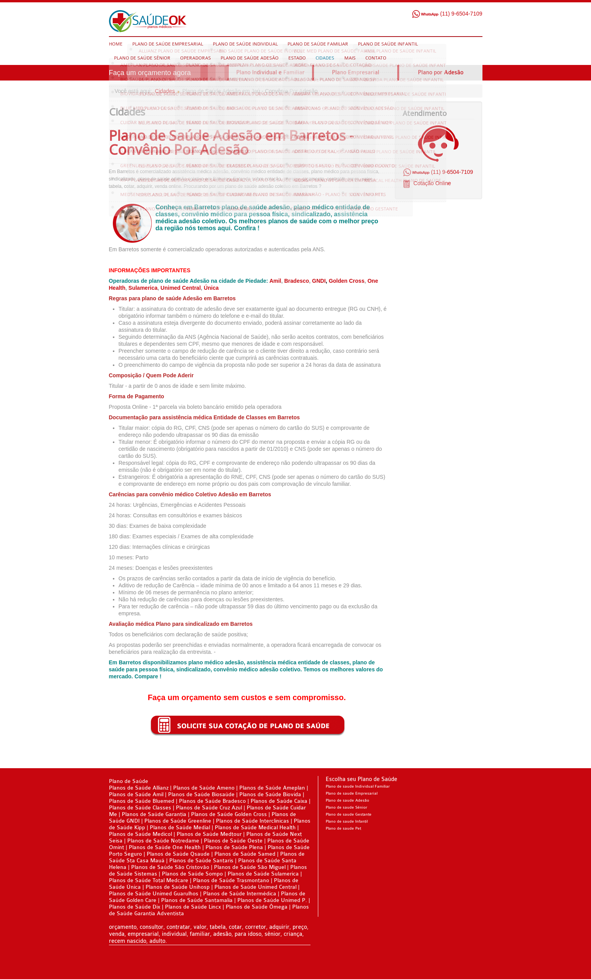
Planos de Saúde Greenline (177, 821)
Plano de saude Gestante (349, 814)
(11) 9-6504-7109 (447, 14)
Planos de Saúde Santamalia (197, 900)
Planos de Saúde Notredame (163, 840)
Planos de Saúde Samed (244, 854)
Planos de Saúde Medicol (140, 834)
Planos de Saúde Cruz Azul (209, 807)
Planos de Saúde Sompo (192, 873)
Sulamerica (143, 288)
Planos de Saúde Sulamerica (264, 873)
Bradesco (296, 281)
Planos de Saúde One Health (165, 847)
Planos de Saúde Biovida (271, 794)
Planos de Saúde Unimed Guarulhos (153, 893)
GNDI (319, 281)
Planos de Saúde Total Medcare (148, 880)
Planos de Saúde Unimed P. (273, 900)
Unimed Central (181, 288)
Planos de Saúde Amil (137, 794)
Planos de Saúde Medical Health (255, 827)
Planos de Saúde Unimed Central (255, 887)
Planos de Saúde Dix (135, 907)
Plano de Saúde (128, 781)
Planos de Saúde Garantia (154, 814)
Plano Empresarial (355, 72)
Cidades (165, 91)
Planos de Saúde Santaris (201, 860)
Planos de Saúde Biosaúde (201, 794)
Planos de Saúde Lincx (193, 907)
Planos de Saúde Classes (140, 807)
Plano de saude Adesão (347, 800)
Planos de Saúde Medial (180, 827)
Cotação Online (431, 183)
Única (211, 288)
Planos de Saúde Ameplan (273, 788)
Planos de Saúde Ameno (204, 788)
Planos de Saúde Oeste (234, 840)
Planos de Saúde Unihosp (178, 887)
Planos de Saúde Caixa (279, 801)
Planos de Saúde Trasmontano (231, 880)
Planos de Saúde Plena (234, 847)
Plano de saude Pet (343, 828)
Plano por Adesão (440, 72)
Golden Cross (347, 281)
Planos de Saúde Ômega (257, 907)
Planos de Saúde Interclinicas (252, 821)
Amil (275, 281)
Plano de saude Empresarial (351, 793)
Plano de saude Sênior (346, 807)
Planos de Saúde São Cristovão (170, 867)
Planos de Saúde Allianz (138, 788)
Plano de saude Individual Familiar (358, 786)
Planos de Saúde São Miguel (250, 867)
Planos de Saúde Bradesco (213, 801)
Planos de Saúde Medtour (209, 834)
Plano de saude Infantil (347, 821)
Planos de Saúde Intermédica (239, 893)
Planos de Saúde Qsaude (178, 854)
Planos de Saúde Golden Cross (229, 814)
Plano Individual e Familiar (270, 72)
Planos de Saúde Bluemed (141, 801)
